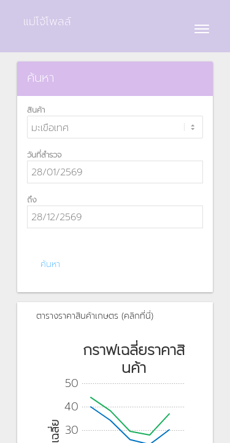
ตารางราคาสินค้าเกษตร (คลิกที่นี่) (94, 315)
